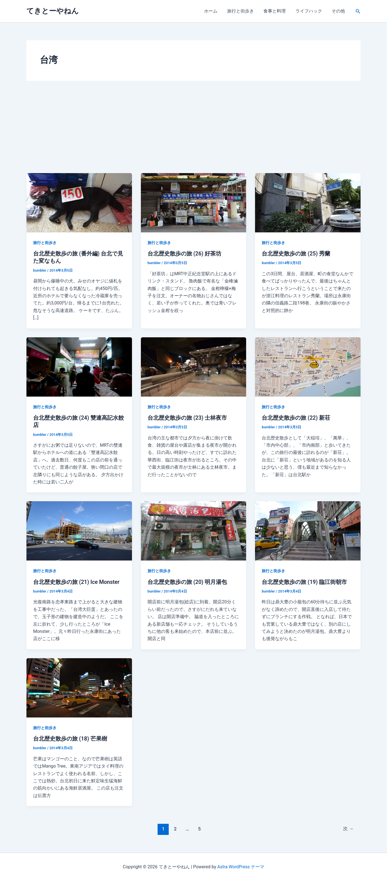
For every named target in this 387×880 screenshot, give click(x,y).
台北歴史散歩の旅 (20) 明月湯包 (187, 581)
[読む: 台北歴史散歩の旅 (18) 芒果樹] (79, 686)
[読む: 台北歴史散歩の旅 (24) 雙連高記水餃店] (79, 366)
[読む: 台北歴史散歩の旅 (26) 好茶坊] (193, 202)
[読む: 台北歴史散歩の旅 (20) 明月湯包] (193, 530)
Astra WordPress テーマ (240, 866)
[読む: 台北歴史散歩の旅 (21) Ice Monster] (79, 530)
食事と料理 (276, 11)
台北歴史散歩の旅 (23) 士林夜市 (187, 417)
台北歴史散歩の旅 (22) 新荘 (296, 417)
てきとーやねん (52, 11)
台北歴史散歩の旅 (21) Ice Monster (77, 581)
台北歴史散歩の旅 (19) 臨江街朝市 (304, 581)
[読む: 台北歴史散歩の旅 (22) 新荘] (308, 366)
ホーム (214, 11)
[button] (358, 11)
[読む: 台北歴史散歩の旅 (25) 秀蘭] (308, 202)
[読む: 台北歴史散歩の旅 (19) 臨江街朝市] (308, 530)
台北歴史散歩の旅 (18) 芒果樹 (70, 738)
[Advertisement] (193, 131)
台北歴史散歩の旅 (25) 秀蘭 (296, 253)
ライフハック (310, 11)
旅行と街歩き (243, 11)
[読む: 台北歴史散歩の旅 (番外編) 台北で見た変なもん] (79, 202)
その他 (339, 11)
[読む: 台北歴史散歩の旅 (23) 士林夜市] (193, 366)
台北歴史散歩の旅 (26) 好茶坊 (185, 253)
